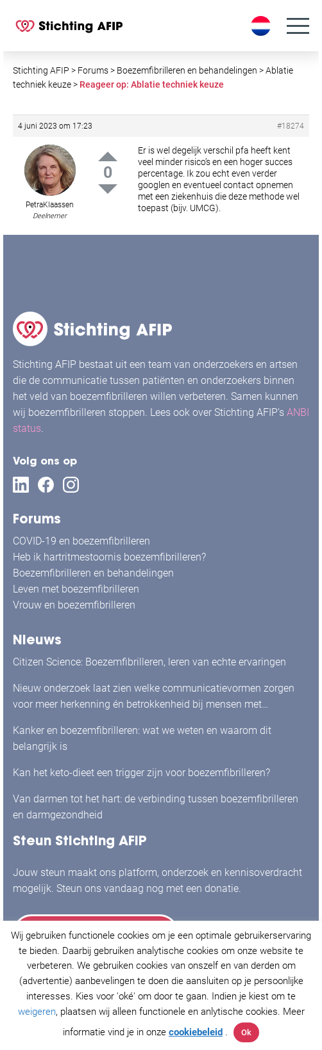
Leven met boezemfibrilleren (76, 589)
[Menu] (298, 26)
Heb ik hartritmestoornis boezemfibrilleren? (109, 557)
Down (107, 189)
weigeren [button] (37, 1011)
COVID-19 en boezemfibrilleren (81, 541)
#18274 (290, 126)
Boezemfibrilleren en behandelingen (93, 573)
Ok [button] (246, 1032)
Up (107, 156)
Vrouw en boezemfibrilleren (74, 605)
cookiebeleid (196, 1032)
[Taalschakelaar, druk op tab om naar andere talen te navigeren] (262, 26)
